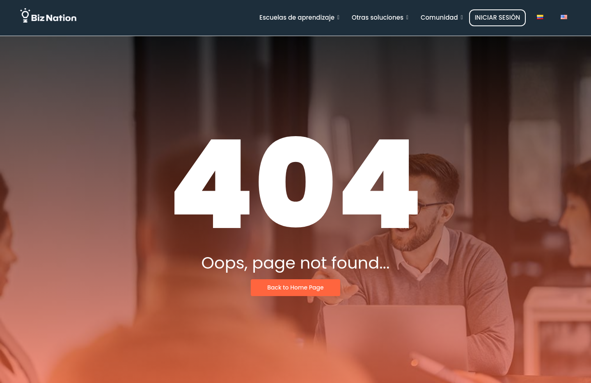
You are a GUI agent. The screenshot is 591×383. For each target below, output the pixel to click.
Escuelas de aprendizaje (299, 17)
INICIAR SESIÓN (497, 17)
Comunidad (442, 17)
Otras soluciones (380, 17)
